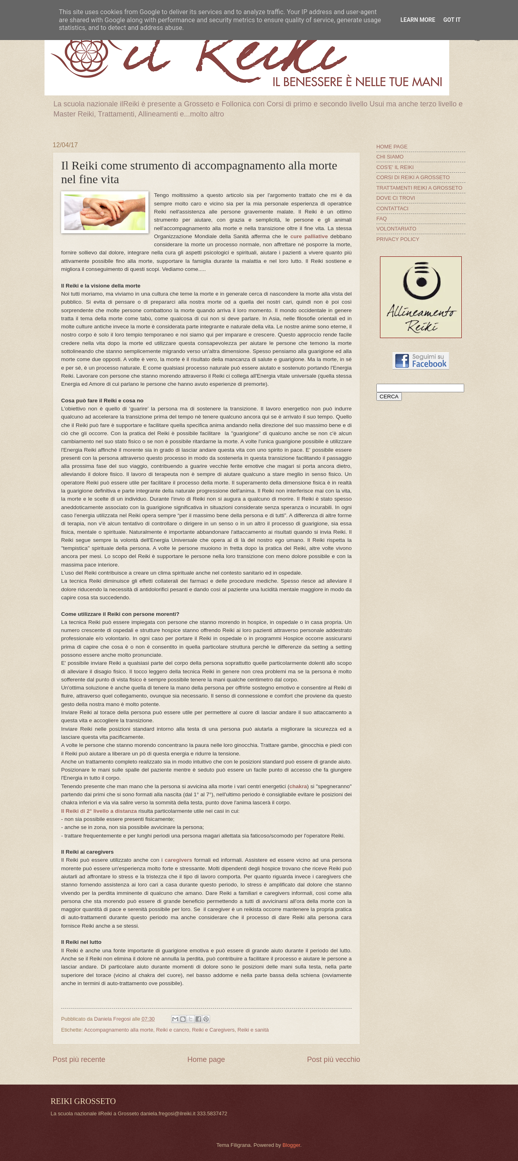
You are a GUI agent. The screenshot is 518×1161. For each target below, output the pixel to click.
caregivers (178, 860)
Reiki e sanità (253, 1030)
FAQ (381, 219)
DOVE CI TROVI (395, 198)
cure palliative (309, 236)
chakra (298, 786)
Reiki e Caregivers (213, 1030)
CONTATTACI (392, 208)
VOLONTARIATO (396, 229)
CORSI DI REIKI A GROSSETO (413, 177)
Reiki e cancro (172, 1030)
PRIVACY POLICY (397, 239)
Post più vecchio (333, 1059)
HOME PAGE (392, 147)
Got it (452, 20)
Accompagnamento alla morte (118, 1030)
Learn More (417, 20)
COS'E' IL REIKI (395, 167)
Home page (206, 1059)
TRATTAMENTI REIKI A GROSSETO (419, 188)
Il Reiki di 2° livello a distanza (99, 811)
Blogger (291, 1145)
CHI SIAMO (389, 157)
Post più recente (79, 1059)
